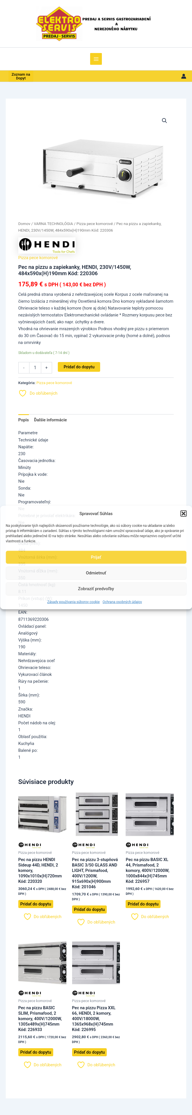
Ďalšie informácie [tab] (50, 419)
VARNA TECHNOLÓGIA (53, 224)
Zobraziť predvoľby (96, 588)
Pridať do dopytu (79, 366)
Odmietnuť (96, 573)
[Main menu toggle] (96, 58)
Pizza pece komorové (94, 224)
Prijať (96, 557)
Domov (24, 224)
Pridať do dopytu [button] (35, 904)
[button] (183, 514)
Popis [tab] (23, 419)
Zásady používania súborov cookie (73, 602)
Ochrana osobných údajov (122, 602)
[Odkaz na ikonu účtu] (183, 76)
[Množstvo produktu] (35, 367)
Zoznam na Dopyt (21, 76)
